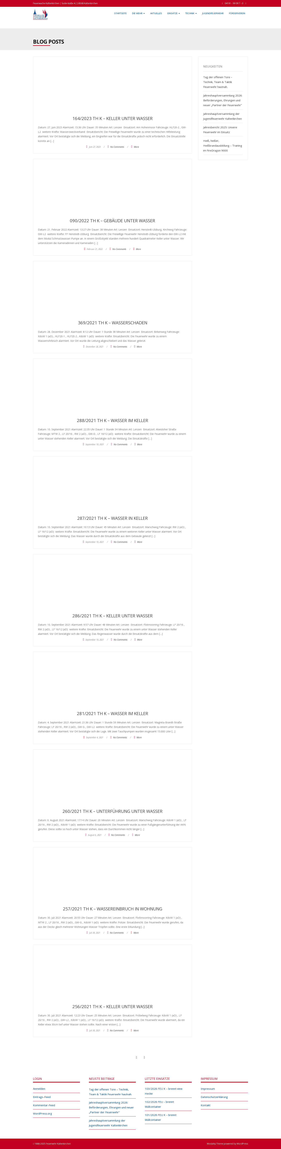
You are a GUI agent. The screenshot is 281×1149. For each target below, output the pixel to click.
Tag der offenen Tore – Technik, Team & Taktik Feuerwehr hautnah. (217, 82)
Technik (191, 13)
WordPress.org (42, 1113)
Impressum (208, 1088)
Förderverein (237, 13)
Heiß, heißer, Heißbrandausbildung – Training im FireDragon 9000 (222, 145)
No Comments (117, 146)
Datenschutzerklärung (214, 1097)
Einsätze (173, 13)
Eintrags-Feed (42, 1097)
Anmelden (39, 1088)
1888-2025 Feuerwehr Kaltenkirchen (53, 1143)
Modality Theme (215, 1143)
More (136, 146)
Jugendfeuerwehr (213, 13)
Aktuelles (156, 13)
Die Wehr (138, 13)
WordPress (242, 1143)
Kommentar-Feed (44, 1105)
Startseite (120, 13)
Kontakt (205, 1105)
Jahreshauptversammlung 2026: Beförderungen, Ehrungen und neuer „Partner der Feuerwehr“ (222, 100)
